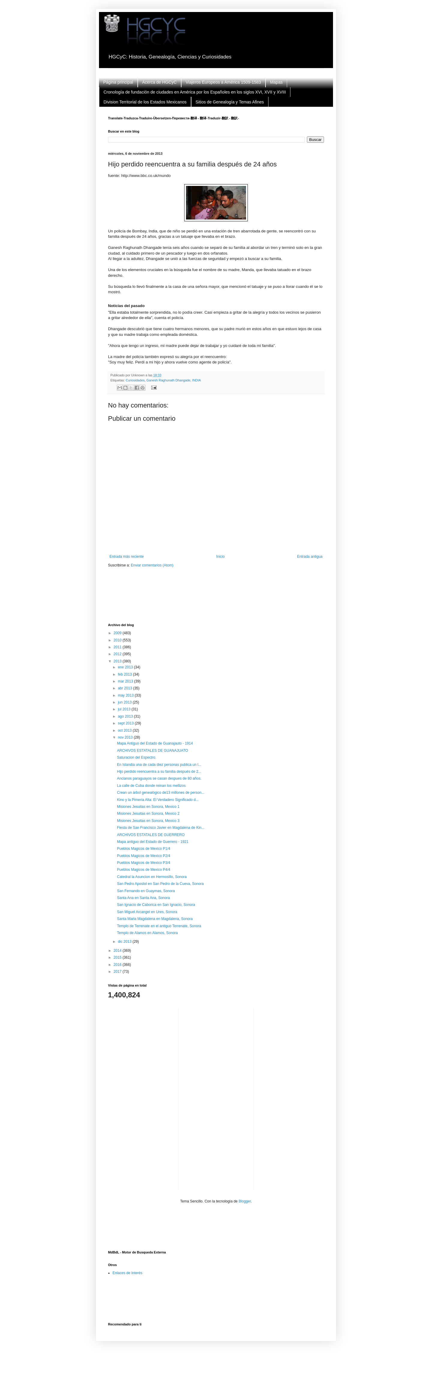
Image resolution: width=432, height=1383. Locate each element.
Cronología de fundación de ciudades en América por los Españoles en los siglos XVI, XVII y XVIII (195, 92)
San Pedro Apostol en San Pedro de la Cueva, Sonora (160, 884)
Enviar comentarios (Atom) (152, 565)
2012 (118, 654)
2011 (118, 647)
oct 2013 (125, 730)
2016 (118, 965)
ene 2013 (126, 667)
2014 (118, 950)
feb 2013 (125, 674)
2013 (118, 661)
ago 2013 (126, 716)
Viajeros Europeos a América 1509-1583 (223, 82)
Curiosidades (135, 380)
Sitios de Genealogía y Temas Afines (230, 102)
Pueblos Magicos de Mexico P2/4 (143, 856)
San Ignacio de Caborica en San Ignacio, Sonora (156, 905)
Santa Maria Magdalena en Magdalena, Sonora (155, 919)
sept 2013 (126, 723)
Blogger (244, 1201)
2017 (118, 971)
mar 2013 (126, 681)
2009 (118, 633)
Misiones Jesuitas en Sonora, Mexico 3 (148, 821)
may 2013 (126, 695)
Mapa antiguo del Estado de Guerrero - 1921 (152, 842)
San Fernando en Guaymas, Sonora (146, 891)
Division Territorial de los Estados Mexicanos (145, 102)
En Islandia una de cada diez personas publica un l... (159, 765)
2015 (118, 957)
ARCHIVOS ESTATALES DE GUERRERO (150, 835)
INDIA (196, 380)
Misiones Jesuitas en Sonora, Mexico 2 (148, 813)
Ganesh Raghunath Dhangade (168, 380)
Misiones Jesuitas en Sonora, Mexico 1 (148, 807)
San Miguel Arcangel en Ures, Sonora (147, 912)
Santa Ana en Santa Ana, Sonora (143, 898)
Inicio (220, 556)
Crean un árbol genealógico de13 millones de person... (161, 792)
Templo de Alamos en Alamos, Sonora (147, 933)
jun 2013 (125, 702)
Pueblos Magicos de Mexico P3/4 (143, 863)
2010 (118, 640)
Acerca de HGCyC (159, 82)
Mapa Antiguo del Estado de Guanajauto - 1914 (155, 743)
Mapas (276, 82)
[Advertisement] (217, 599)
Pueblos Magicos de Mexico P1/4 (143, 849)
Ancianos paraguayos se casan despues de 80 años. (159, 778)
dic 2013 (125, 941)
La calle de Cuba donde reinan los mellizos (151, 786)
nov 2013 (126, 737)
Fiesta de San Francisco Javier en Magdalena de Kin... (161, 828)
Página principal (118, 82)
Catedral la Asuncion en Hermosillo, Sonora (152, 877)
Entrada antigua (309, 556)
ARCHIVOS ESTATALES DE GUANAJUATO (152, 750)
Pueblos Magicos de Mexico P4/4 (143, 870)
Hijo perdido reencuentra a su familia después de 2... (159, 771)
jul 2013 (124, 709)
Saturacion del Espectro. (136, 757)
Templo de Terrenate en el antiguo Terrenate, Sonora (159, 926)
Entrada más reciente (127, 556)
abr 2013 (125, 688)
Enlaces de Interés (127, 1273)
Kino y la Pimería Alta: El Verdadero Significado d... (158, 800)
